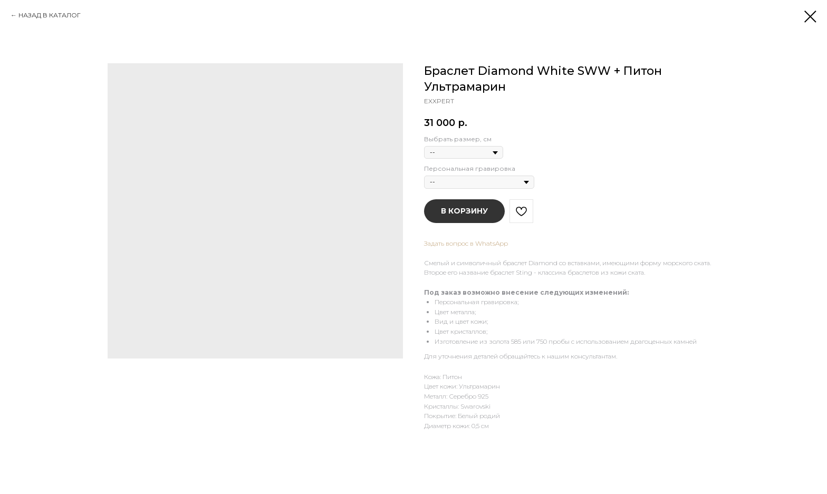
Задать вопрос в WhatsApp (466, 243)
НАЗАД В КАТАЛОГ (49, 15)
